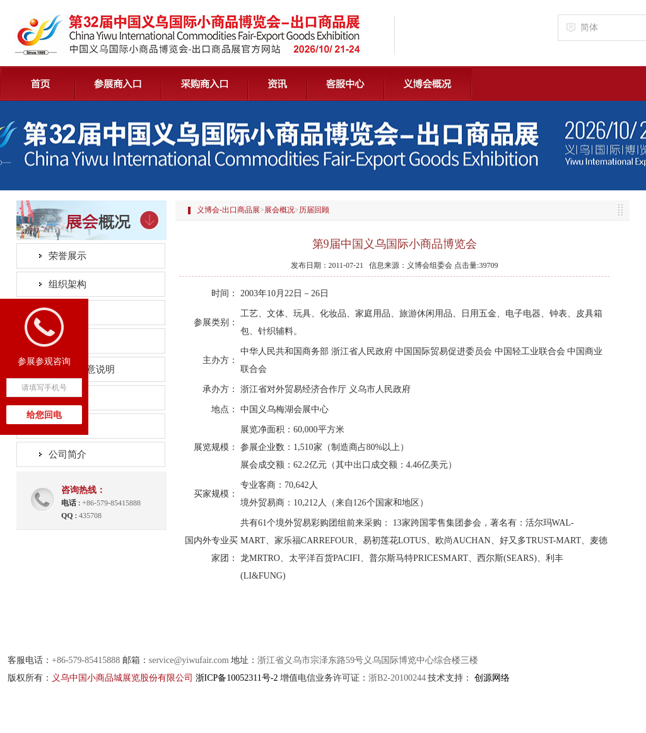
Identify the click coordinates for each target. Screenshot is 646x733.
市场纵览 (67, 398)
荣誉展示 (67, 256)
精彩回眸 (67, 313)
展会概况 (279, 209)
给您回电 (44, 415)
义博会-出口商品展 (228, 209)
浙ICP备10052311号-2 (237, 678)
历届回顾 (67, 341)
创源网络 (492, 678)
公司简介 (67, 454)
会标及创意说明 (82, 369)
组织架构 (67, 284)
